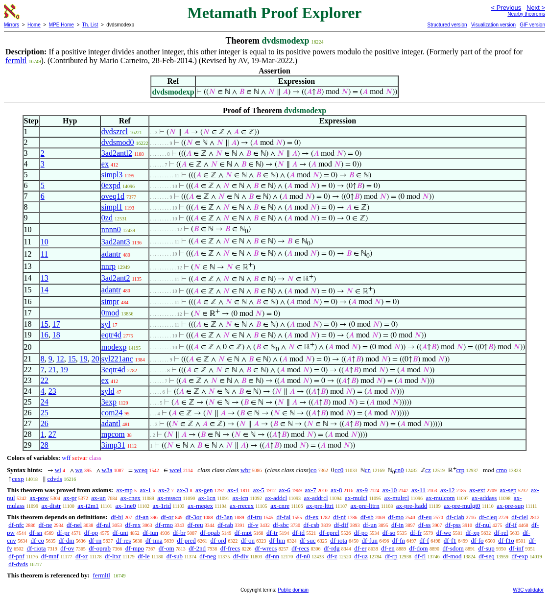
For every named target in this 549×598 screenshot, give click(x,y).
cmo (501, 470)
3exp (109, 402)
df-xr (81, 556)
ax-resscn (169, 498)
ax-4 (233, 490)
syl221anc (117, 359)
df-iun (150, 532)
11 (44, 254)
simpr (110, 301)
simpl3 (112, 174)
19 (84, 359)
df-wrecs (266, 548)
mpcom (113, 434)
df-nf (339, 517)
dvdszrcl (114, 131)
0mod (110, 313)
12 (60, 359)
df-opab (210, 532)
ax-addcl (276, 498)
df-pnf (16, 556)
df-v (253, 524)
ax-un (98, 498)
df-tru (254, 517)
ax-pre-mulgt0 (462, 505)
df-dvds (18, 564)
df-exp (519, 556)
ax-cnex (130, 498)
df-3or (194, 517)
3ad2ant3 (115, 242)
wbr (245, 470)
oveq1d (112, 196)
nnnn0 (111, 229)
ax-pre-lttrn (364, 505)
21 (52, 369)
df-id (298, 532)
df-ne (45, 524)
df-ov (67, 548)
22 (44, 380)
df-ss (424, 524)
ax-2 (163, 490)
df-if (511, 524)
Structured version (447, 24)
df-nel (74, 524)
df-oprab (100, 548)
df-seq (486, 556)
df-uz (360, 556)
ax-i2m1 (87, 505)
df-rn (95, 540)
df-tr (272, 532)
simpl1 (112, 207)
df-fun (370, 540)
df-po (361, 532)
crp (460, 470)
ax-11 (418, 490)
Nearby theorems (526, 14)
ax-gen (204, 490)
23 (52, 391)
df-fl (420, 556)
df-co (37, 540)
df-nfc (16, 524)
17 (56, 324)
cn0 (399, 470)
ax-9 (362, 490)
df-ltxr (113, 556)
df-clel (519, 517)
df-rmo (164, 524)
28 (44, 445)
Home (34, 24)
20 (95, 359)
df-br (179, 532)
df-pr (63, 532)
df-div (241, 556)
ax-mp (125, 490)
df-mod (452, 556)
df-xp (472, 532)
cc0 (338, 470)
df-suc (308, 540)
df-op (91, 532)
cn (368, 470)
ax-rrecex (242, 505)
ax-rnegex (200, 505)
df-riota (36, 548)
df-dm (66, 540)
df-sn (36, 532)
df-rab (225, 524)
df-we (443, 532)
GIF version (532, 24)
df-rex (133, 524)
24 (44, 402)
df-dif (341, 524)
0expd (110, 185)
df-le (144, 556)
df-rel (501, 532)
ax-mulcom (440, 498)
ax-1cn (206, 498)
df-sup (486, 548)
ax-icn (240, 498)
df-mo (396, 517)
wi (58, 470)
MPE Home (61, 24)
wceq (140, 470)
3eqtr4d (113, 369)
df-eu (424, 517)
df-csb (311, 524)
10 (44, 242)
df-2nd (197, 548)
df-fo (477, 540)
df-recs (300, 548)
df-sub (175, 556)
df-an (141, 517)
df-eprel (329, 532)
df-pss (453, 524)
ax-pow (38, 498)
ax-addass (484, 498)
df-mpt (243, 532)
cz (428, 470)
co (313, 470)
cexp (18, 478)
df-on (248, 540)
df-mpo (134, 548)
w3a (107, 470)
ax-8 (336, 490)
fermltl (16, 60)
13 (44, 278)
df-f (425, 540)
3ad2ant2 (115, 278)
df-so (389, 532)
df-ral (103, 524)
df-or (167, 517)
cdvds (55, 478)
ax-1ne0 (126, 505)
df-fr (416, 532)
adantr (111, 254)
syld (108, 391)
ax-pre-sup (510, 505)
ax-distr (51, 505)
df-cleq (488, 517)
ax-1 (145, 490)
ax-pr (69, 498)
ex (105, 164)
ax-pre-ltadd (412, 505)
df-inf (516, 548)
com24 (112, 412)
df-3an (224, 517)
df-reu (195, 524)
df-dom (418, 548)
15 (44, 324)
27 (52, 434)
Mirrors (11, 24)
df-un (370, 524)
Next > (535, 7)
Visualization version (493, 24)
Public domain (293, 590)
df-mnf (50, 556)
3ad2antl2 (116, 153)
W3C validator (528, 590)
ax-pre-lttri (320, 505)
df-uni (120, 532)
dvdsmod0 (117, 142)
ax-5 (258, 490)
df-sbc (281, 524)
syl (106, 324)
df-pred (186, 540)
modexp (114, 347)
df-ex (311, 517)
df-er (360, 548)
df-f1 (450, 540)
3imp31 (113, 445)
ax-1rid (161, 505)
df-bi (117, 517)
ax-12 (447, 490)
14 (44, 290)
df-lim (277, 540)
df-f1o (506, 540)
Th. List (90, 24)
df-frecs (230, 548)
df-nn (272, 556)
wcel (175, 470)
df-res (123, 540)
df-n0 (303, 556)
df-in (397, 524)
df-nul (483, 524)
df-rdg (332, 548)
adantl (110, 423)
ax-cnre (279, 505)
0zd (107, 218)
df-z (332, 556)
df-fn (398, 540)
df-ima (154, 540)
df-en (387, 548)
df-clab (455, 517)
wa (79, 470)
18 (56, 335)
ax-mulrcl (396, 498)
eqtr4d (111, 335)
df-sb (367, 517)
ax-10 (389, 490)
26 (44, 423)
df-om (166, 548)
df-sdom (452, 548)
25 (44, 412)
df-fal (283, 517)
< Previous (506, 7)
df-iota (338, 540)
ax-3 (182, 490)
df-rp (391, 556)
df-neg (207, 556)
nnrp (108, 266)
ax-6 (284, 490)
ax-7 (310, 490)
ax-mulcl (356, 498)
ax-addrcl (316, 498)
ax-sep (508, 490)
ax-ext (477, 490)
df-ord (219, 540)
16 (44, 335)
